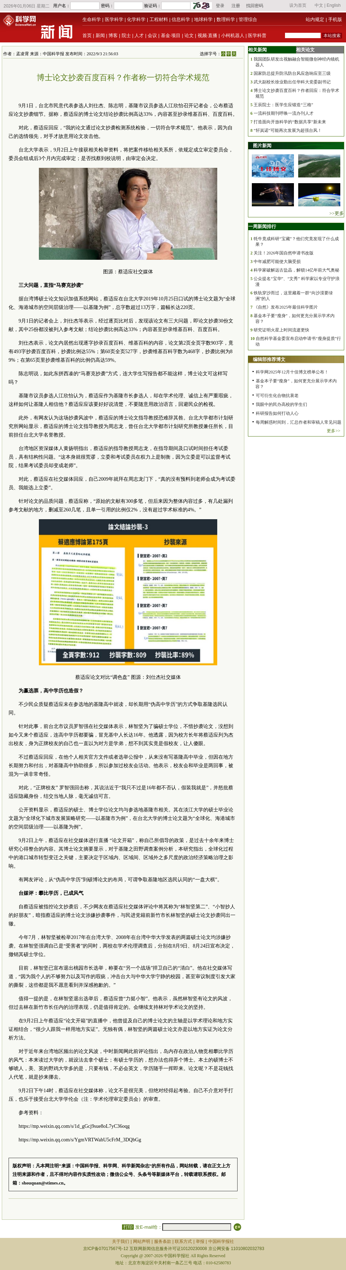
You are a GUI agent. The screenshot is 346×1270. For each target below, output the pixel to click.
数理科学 (226, 19)
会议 (152, 35)
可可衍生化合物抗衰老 (277, 395)
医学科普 (257, 35)
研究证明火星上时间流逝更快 (281, 329)
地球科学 (203, 19)
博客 (113, 35)
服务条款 (162, 1241)
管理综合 (248, 19)
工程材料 (158, 19)
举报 (200, 1241)
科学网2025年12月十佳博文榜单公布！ (292, 372)
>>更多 (336, 213)
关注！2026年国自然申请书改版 (284, 253)
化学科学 (136, 19)
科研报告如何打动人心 (277, 413)
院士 (126, 35)
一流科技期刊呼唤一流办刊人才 (284, 113)
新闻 (100, 35)
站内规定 (315, 19)
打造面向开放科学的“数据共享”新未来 (290, 121)
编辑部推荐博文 (269, 359)
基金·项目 (171, 35)
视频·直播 (208, 35)
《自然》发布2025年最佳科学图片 (286, 307)
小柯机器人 (232, 35)
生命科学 (91, 19)
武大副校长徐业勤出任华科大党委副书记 (292, 81)
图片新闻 (262, 145)
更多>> (333, 430)
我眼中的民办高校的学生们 (281, 404)
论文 (189, 35)
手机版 (335, 19)
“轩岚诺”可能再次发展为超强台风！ (288, 130)
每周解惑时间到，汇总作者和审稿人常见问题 (298, 422)
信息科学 (181, 19)
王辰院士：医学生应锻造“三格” (283, 104)
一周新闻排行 (262, 226)
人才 (139, 35)
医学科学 (114, 19)
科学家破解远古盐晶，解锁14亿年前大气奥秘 (296, 270)
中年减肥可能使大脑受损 (277, 261)
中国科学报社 (221, 1241)
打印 (128, 1227)
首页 (87, 35)
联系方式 (183, 1241)
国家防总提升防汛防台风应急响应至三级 (292, 73)
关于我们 (120, 1241)
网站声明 (141, 1241)
